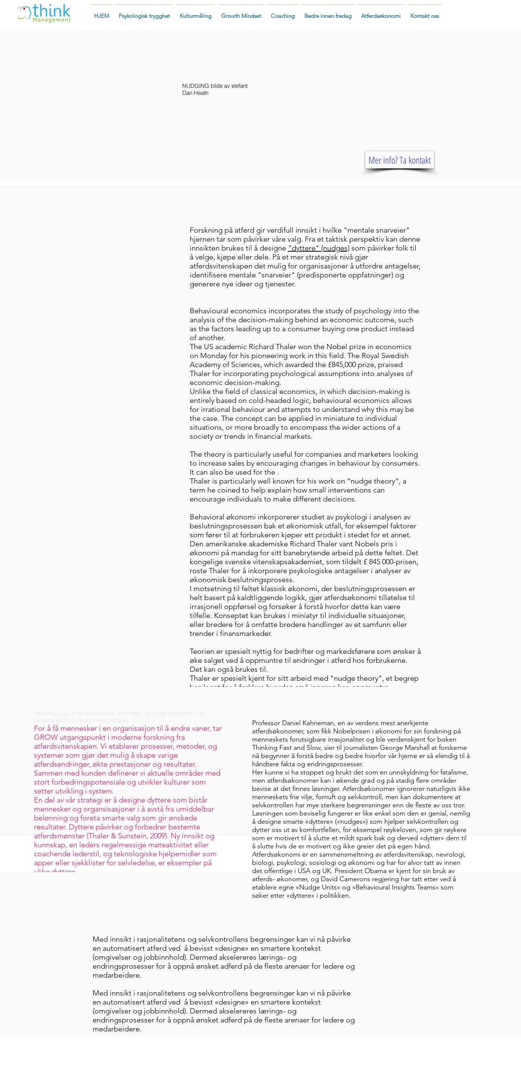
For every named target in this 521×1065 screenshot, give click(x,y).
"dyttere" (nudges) (319, 247)
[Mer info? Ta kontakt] (399, 159)
